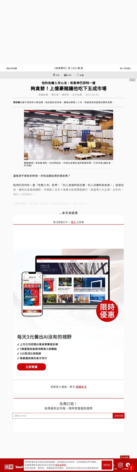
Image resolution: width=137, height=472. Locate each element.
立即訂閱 (118, 415)
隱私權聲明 (60, 465)
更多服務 (125, 457)
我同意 (106, 465)
